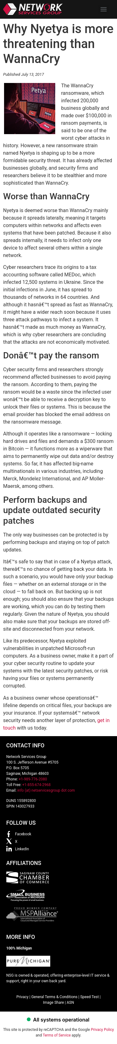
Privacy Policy (102, 1029)
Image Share (53, 1002)
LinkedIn (22, 849)
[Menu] (103, 9)
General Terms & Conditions (54, 997)
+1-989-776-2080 (33, 779)
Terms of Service (57, 1035)
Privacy (22, 997)
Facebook (23, 834)
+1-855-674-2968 (36, 785)
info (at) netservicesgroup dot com (46, 790)
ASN (70, 1002)
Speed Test (89, 997)
